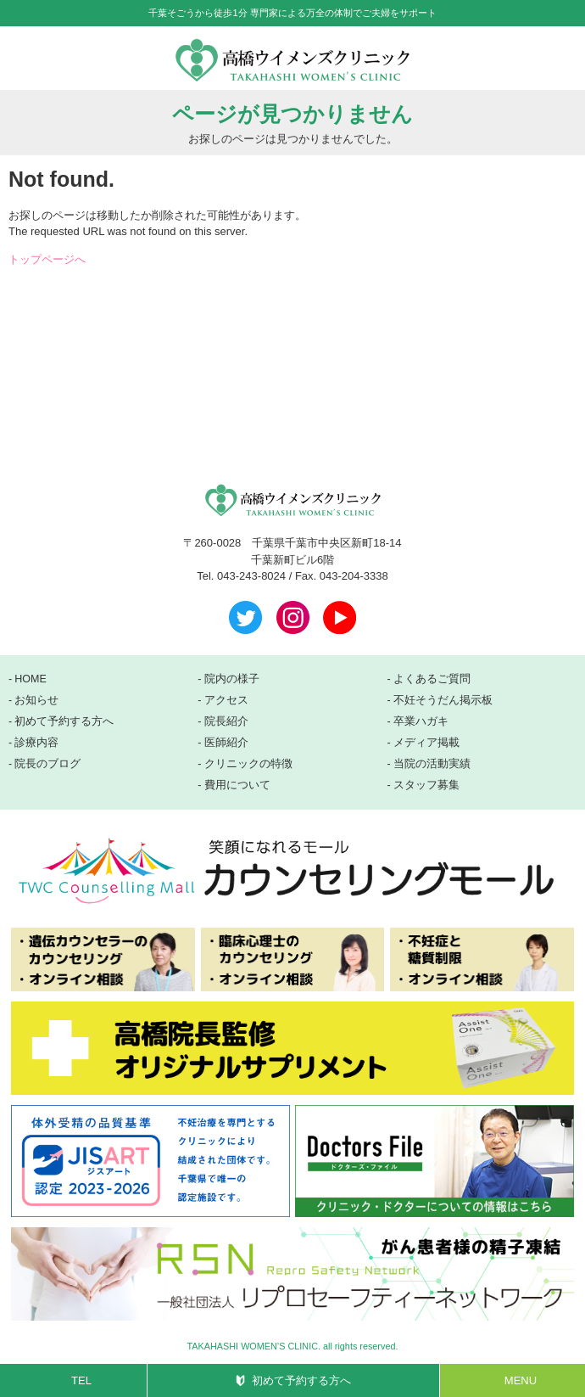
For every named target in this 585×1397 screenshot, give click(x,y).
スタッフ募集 (426, 785)
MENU (520, 1380)
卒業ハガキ (420, 721)
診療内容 (36, 743)
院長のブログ (47, 764)
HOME (30, 679)
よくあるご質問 (432, 679)
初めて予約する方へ (301, 1380)
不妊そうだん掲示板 (443, 700)
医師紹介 (226, 743)
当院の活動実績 (432, 764)
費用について (237, 785)
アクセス (226, 700)
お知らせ (36, 700)
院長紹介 (226, 721)
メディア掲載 (426, 743)
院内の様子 (231, 679)
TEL (81, 1380)
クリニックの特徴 (248, 764)
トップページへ (47, 259)
